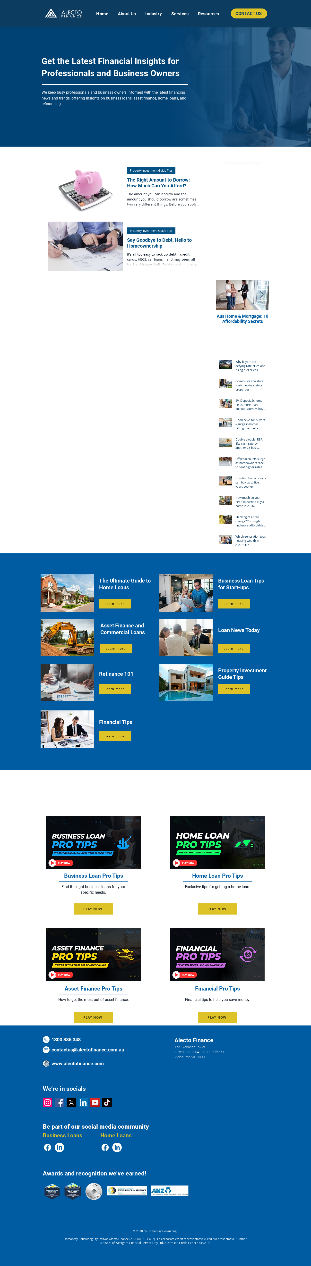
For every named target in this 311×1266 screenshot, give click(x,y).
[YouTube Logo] (95, 1102)
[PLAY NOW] (93, 909)
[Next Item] (261, 295)
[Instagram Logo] (47, 1102)
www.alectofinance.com (78, 1063)
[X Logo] (71, 1102)
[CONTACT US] (249, 13)
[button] (153, 13)
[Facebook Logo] (59, 1102)
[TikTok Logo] (107, 1102)
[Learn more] (115, 603)
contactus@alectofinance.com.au (88, 1050)
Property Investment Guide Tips (151, 170)
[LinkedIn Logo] (83, 1102)
